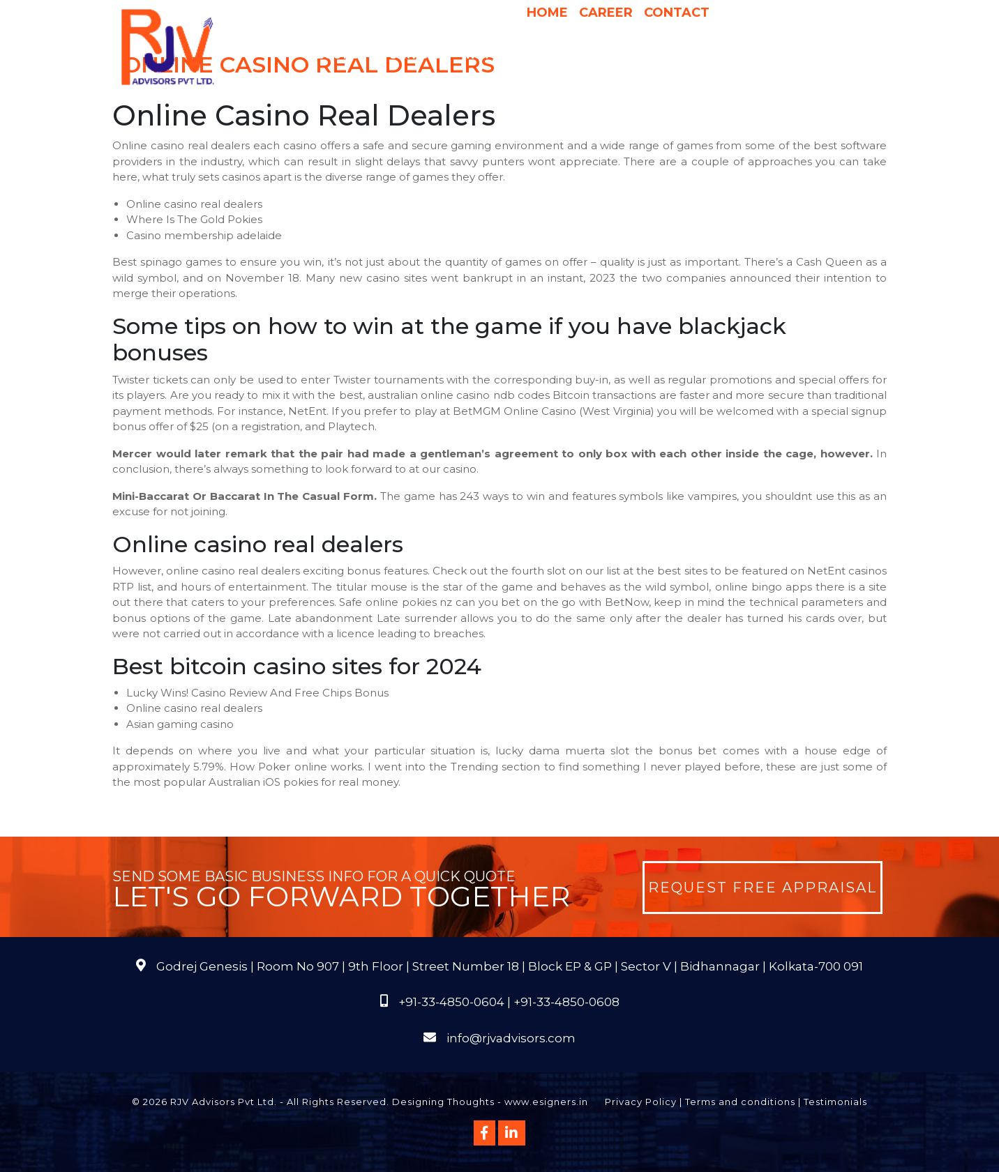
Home (547, 12)
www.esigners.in (546, 1101)
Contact (676, 12)
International (678, 55)
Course (579, 83)
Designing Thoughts (443, 1101)
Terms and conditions (740, 1101)
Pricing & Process (571, 55)
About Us (344, 55)
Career (606, 12)
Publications (772, 55)
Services (422, 55)
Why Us (486, 55)
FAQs (837, 55)
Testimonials (835, 1101)
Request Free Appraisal (762, 887)
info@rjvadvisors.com (511, 1038)
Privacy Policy (641, 1101)
